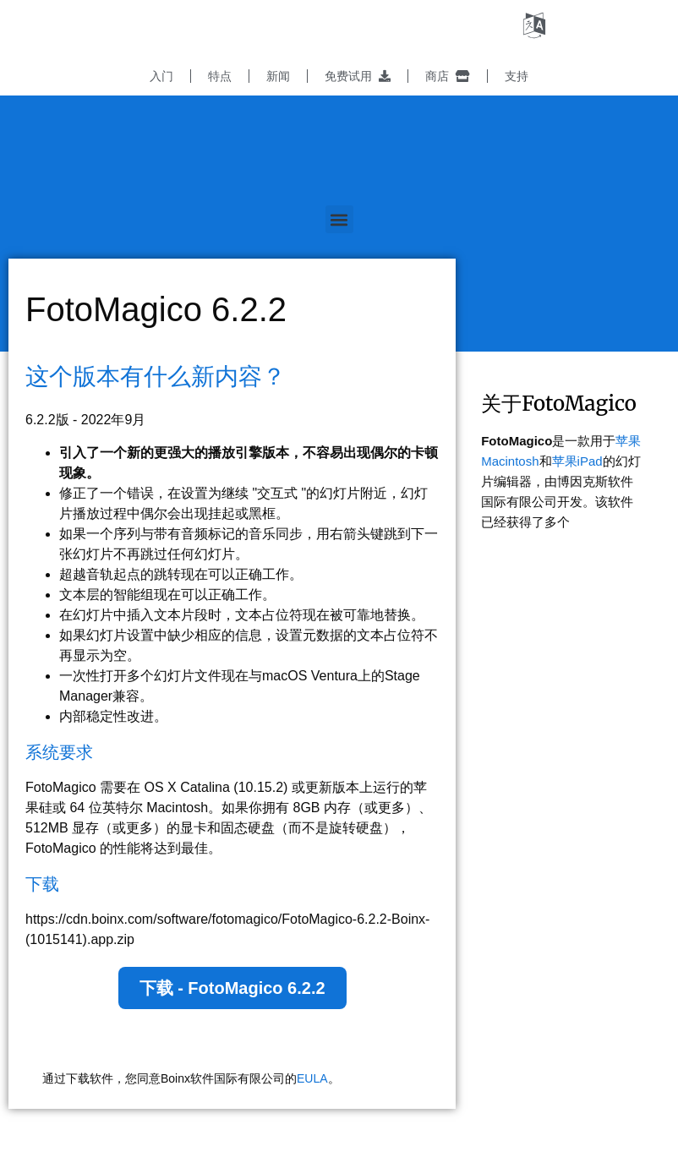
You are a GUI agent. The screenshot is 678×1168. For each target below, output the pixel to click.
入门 (161, 76)
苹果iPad (577, 461)
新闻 (278, 76)
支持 (516, 76)
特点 (220, 76)
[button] (339, 219)
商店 (447, 76)
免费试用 (358, 76)
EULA (312, 1078)
